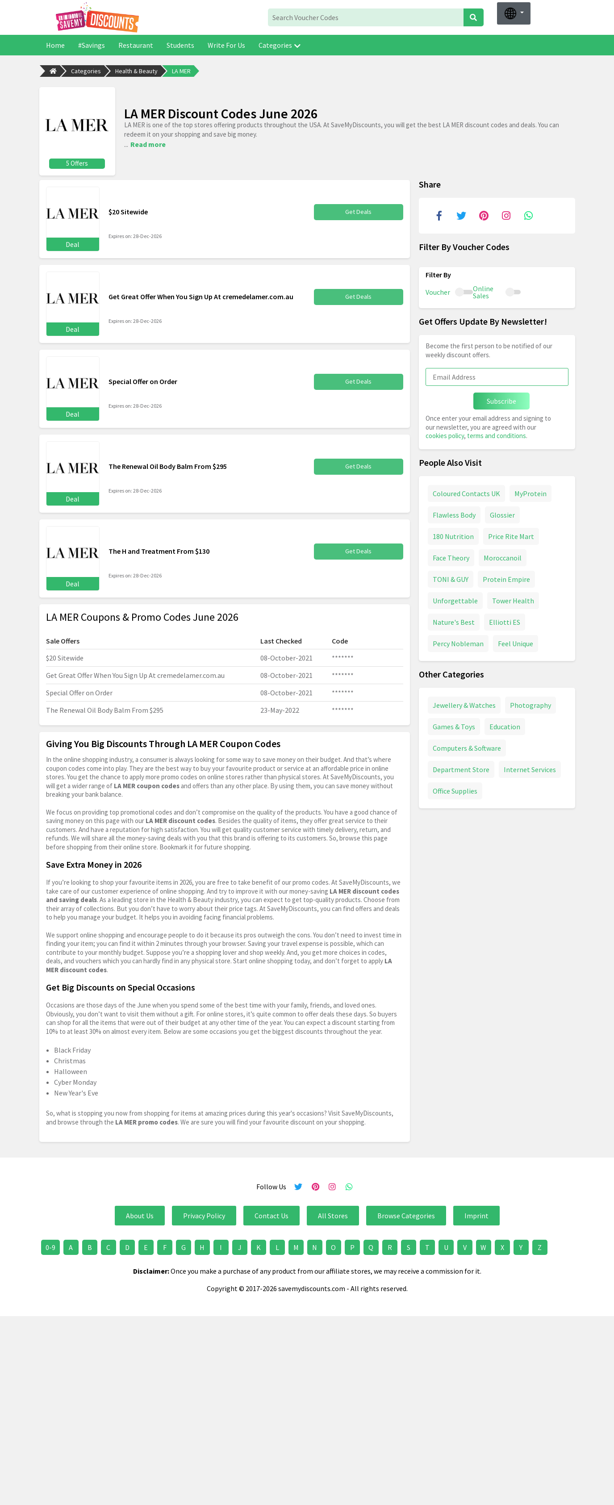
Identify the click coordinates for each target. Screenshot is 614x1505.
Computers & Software (467, 747)
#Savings (91, 45)
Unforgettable (455, 599)
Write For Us (226, 45)
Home (55, 45)
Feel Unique (515, 642)
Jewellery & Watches (464, 704)
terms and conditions (496, 435)
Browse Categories (406, 1215)
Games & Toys (454, 725)
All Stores (333, 1215)
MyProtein (530, 492)
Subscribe (501, 400)
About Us (140, 1215)
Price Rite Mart (511, 535)
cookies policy (445, 435)
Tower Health (513, 599)
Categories (280, 45)
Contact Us (271, 1215)
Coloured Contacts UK (466, 492)
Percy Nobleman (458, 642)
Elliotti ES (504, 621)
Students (180, 45)
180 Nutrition (453, 535)
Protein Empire (506, 578)
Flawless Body (454, 514)
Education (504, 725)
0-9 (50, 1246)
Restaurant (135, 45)
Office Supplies (455, 790)
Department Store (461, 768)
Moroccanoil (503, 556)
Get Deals (358, 211)
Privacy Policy (204, 1215)
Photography (530, 704)
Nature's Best (454, 621)
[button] (513, 13)
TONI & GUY (450, 578)
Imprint (476, 1215)
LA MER (181, 71)
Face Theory (451, 556)
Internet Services (530, 768)
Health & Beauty (136, 71)
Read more (148, 143)
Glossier (502, 514)
